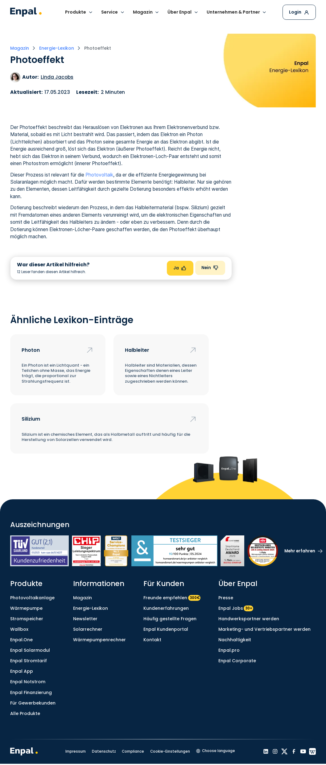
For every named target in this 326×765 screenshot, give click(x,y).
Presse (225, 598)
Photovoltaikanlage (32, 598)
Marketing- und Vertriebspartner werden (264, 629)
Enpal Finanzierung (31, 692)
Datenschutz (104, 751)
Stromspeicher (26, 619)
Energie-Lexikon (90, 608)
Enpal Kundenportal (165, 629)
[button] (79, 12)
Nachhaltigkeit (234, 640)
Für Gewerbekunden (33, 703)
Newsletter (85, 619)
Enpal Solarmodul (30, 650)
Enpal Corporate (237, 661)
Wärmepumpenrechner (99, 640)
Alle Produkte (25, 713)
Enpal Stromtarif (28, 661)
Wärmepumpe (26, 608)
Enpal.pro (229, 650)
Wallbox (19, 629)
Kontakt (152, 640)
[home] (26, 12)
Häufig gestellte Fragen (169, 619)
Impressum (75, 751)
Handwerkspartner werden (248, 619)
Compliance (133, 751)
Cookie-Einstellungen (170, 751)
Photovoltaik (99, 175)
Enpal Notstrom (27, 682)
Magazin (82, 598)
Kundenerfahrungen (166, 608)
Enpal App (21, 671)
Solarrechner (87, 629)
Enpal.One (21, 640)
